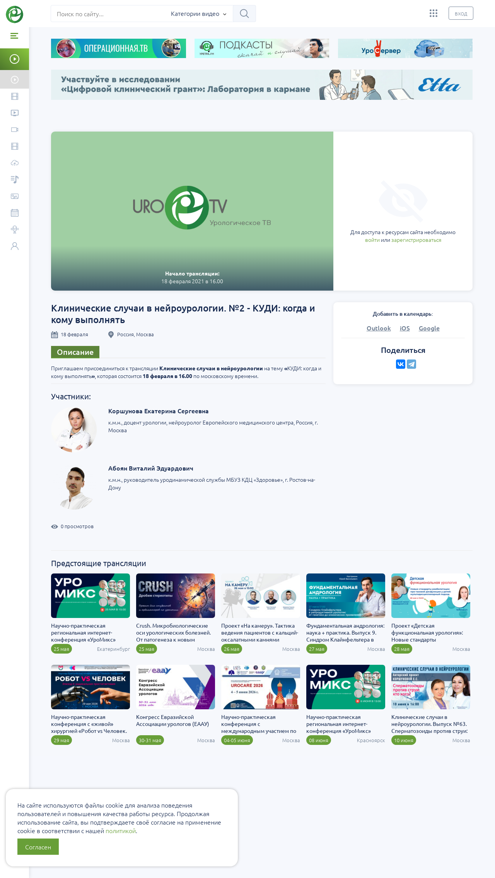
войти (372, 239)
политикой (121, 830)
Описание (75, 352)
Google (429, 327)
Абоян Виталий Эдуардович (151, 468)
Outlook (379, 327)
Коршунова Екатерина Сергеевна (159, 410)
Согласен (38, 846)
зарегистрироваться (416, 239)
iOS (405, 327)
